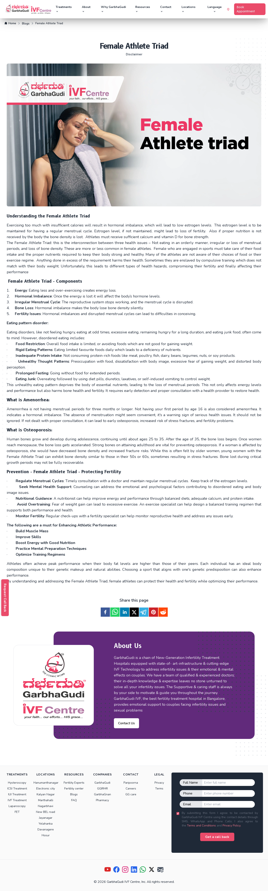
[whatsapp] (115, 612)
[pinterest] (153, 612)
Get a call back (217, 837)
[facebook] (105, 612)
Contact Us (126, 723)
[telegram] (143, 612)
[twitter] (134, 612)
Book (246, 9)
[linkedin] (124, 612)
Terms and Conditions (201, 825)
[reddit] (163, 612)
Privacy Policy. (232, 825)
